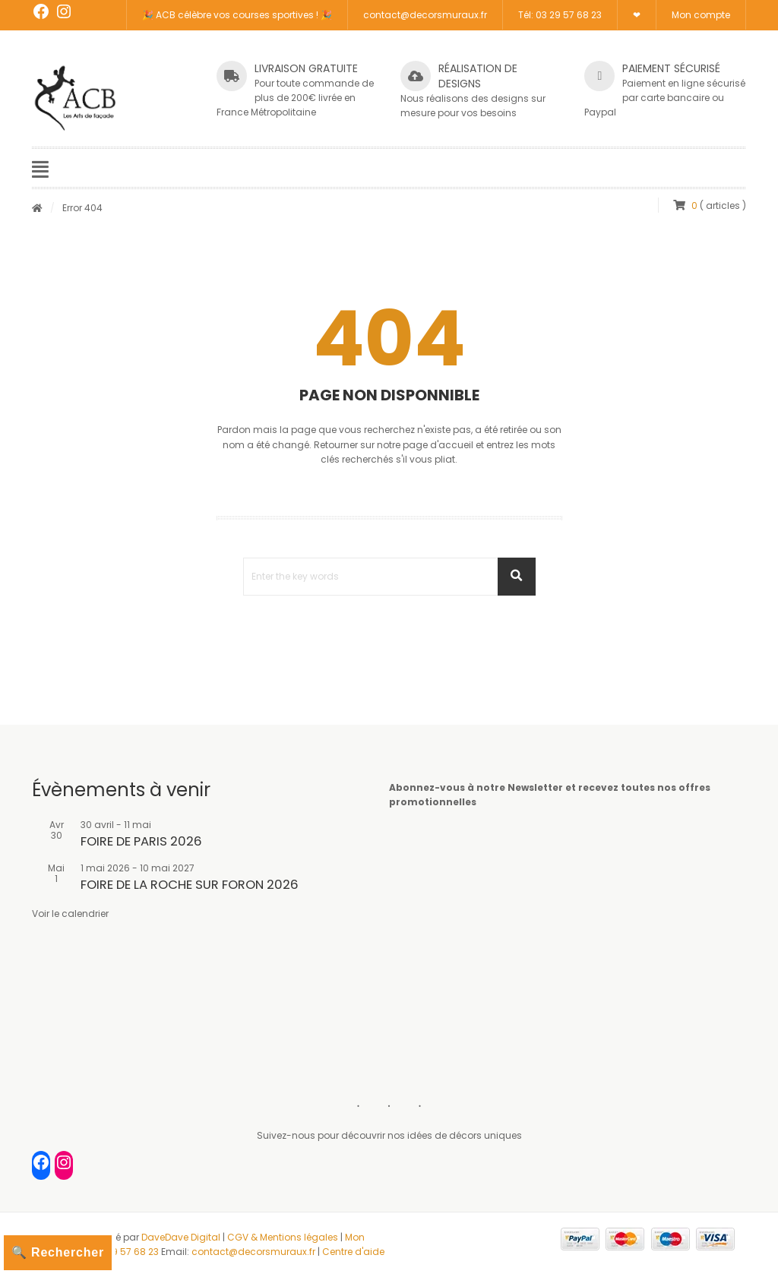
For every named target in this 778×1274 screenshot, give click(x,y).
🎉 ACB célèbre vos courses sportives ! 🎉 (237, 14)
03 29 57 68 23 (126, 1251)
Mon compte (701, 14)
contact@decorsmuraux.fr (425, 14)
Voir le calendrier (70, 913)
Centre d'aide (353, 1251)
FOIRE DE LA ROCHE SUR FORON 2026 (190, 884)
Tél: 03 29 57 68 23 (560, 14)
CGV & (243, 1237)
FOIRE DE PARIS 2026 (141, 841)
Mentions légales (299, 1237)
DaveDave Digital (180, 1237)
